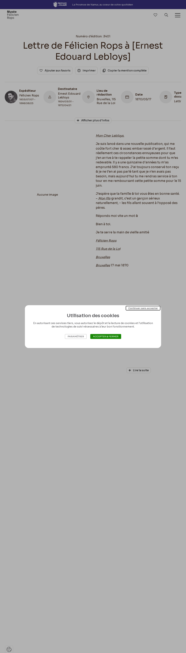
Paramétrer (76, 336)
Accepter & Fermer (105, 336)
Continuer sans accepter (143, 308)
